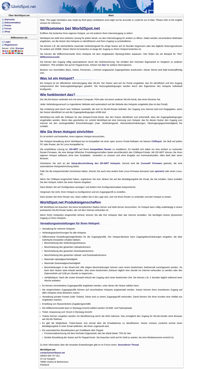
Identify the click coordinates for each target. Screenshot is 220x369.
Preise (7, 25)
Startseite (9, 19)
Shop (7, 31)
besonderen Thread (128, 345)
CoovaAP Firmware (151, 163)
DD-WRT (73, 149)
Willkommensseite (50, 57)
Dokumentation (12, 22)
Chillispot (156, 141)
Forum (7, 28)
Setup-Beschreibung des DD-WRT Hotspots (95, 163)
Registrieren (11, 45)
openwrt (159, 171)
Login (7, 42)
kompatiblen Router (101, 149)
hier (104, 65)
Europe (20, 48)
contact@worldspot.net (52, 352)
